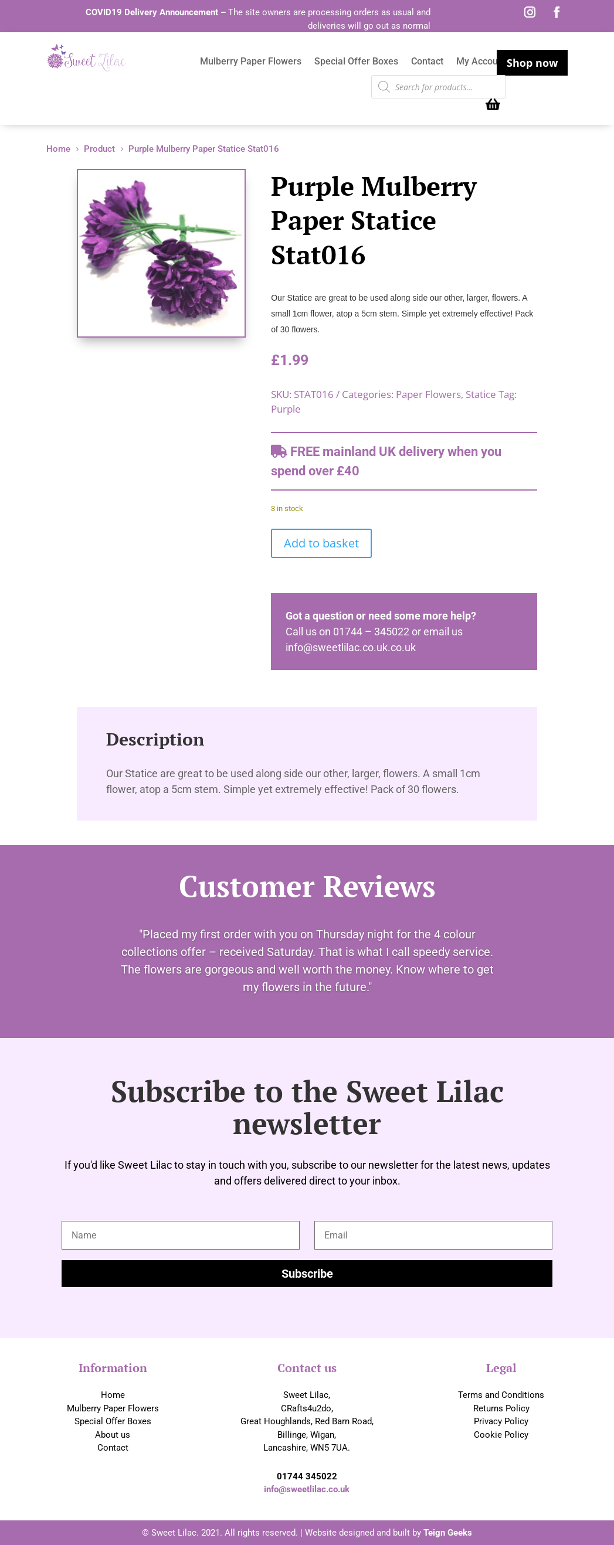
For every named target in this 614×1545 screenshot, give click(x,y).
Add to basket (321, 543)
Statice (481, 394)
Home (113, 1395)
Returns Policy (501, 1408)
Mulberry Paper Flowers (250, 62)
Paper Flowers (428, 394)
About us (112, 1435)
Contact (427, 62)
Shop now (532, 63)
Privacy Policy (501, 1421)
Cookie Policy (501, 1435)
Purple (286, 409)
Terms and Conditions (501, 1395)
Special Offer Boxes (356, 62)
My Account (481, 62)
